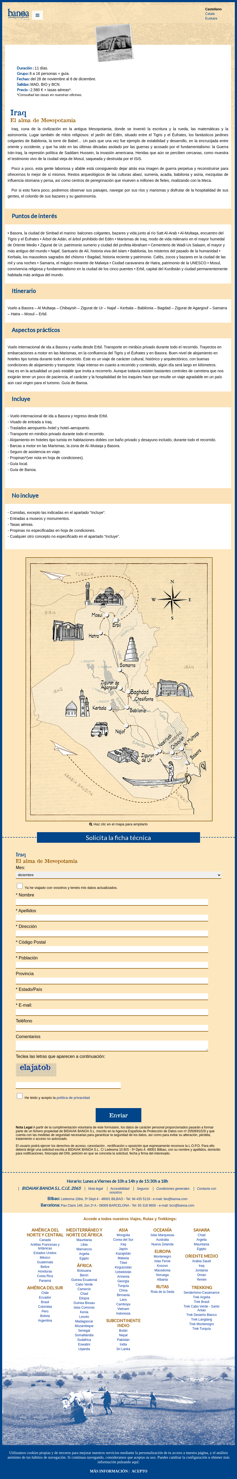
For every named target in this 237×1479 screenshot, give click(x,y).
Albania (162, 1281)
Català (210, 14)
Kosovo (162, 1267)
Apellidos (26, 910)
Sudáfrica (84, 1341)
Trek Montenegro (201, 1326)
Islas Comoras (84, 1309)
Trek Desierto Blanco (201, 1316)
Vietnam (123, 1310)
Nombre (25, 895)
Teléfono (24, 1021)
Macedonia (162, 1272)
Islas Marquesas (162, 1237)
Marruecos (84, 1251)
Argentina (45, 1322)
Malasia (123, 1260)
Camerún (84, 1291)
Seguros (143, 1190)
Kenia (84, 1314)
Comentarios (28, 1036)
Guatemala (45, 1264)
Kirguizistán (123, 1269)
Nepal (123, 1337)
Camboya (123, 1306)
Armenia (123, 1278)
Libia (84, 1246)
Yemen (202, 1281)
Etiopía (84, 1300)
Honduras (45, 1273)
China (123, 1292)
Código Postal (31, 942)
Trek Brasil (201, 1303)
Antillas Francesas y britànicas (45, 1248)
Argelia (84, 1255)
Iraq (123, 1246)
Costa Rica (45, 1278)
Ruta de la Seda (162, 1293)
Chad (84, 1295)
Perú (45, 1313)
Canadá (45, 1241)
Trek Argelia (201, 1299)
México (45, 1259)
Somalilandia (84, 1337)
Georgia (123, 1283)
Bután (123, 1332)
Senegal (84, 1332)
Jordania (201, 1272)
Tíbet (123, 1264)
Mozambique (84, 1327)
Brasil (45, 1304)
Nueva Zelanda (162, 1246)
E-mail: (24, 1005)
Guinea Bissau (84, 1304)
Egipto (84, 1260)
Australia (162, 1241)
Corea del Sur (123, 1241)
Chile (45, 1294)
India (123, 1346)
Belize (44, 1268)
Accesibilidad (119, 1190)
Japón (123, 1250)
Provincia (25, 973)
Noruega (162, 1276)
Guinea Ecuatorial (84, 1281)
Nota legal (95, 1190)
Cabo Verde (84, 1286)
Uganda (84, 1351)
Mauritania (84, 1241)
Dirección (26, 926)
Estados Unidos (45, 1255)
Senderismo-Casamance (202, 1294)
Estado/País (29, 989)
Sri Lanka (123, 1351)
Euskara (211, 18)
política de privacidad (73, 1099)
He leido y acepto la (57, 1099)
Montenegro (162, 1258)
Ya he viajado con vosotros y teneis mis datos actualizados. (70, 888)
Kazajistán (123, 1255)
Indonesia (123, 1315)
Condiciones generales (172, 1190)
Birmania (123, 1297)
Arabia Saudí (201, 1263)
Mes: (20, 867)
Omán (201, 1276)
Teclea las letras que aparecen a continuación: (60, 1058)
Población (27, 958)
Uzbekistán (123, 1274)
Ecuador (45, 1299)
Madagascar (84, 1323)
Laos (123, 1301)
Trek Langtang (201, 1321)
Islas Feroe (162, 1263)
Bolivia (45, 1317)
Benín (84, 1277)
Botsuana (84, 1272)
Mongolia (123, 1237)
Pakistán (123, 1341)
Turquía (123, 1287)
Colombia (45, 1308)
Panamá (45, 1282)
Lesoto (84, 1318)
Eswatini (84, 1346)
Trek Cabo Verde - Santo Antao (201, 1310)
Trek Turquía (201, 1330)
